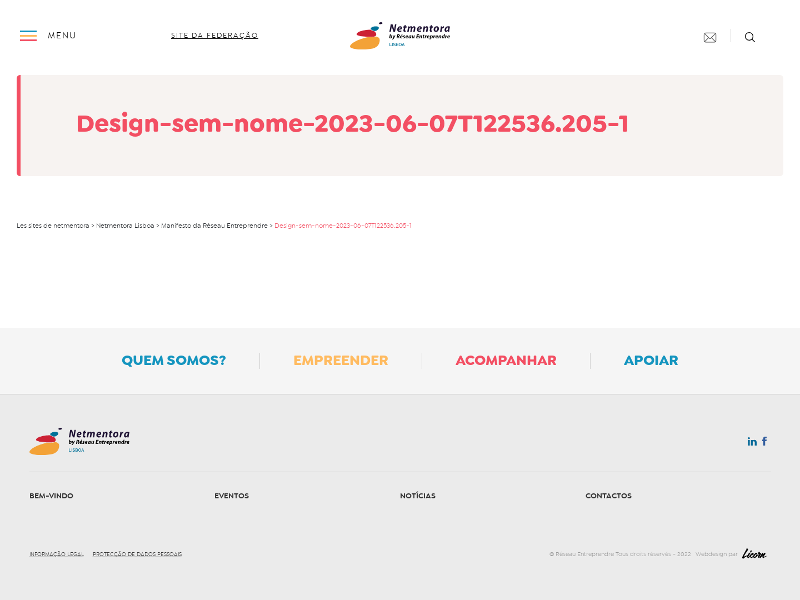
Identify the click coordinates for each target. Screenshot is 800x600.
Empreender (340, 360)
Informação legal (56, 554)
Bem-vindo (51, 496)
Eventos (231, 496)
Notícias (418, 496)
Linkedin (752, 444)
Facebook (764, 443)
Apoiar (651, 360)
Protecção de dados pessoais (137, 554)
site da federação (214, 35)
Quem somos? (174, 360)
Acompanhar (506, 360)
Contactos (609, 496)
